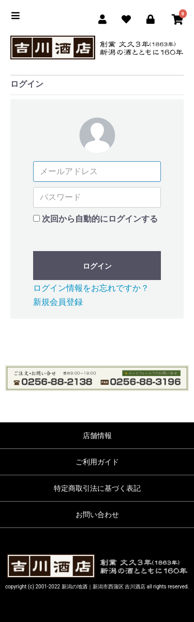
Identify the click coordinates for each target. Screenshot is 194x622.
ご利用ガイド (97, 462)
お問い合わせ (97, 514)
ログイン (97, 266)
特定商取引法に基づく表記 (97, 488)
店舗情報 (97, 435)
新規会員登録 (58, 302)
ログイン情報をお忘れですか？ (91, 288)
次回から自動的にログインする (100, 219)
